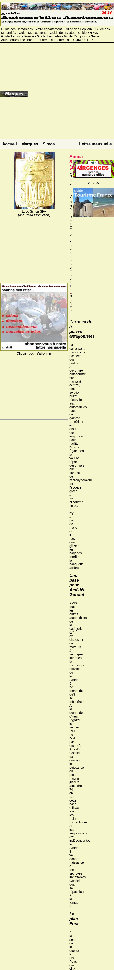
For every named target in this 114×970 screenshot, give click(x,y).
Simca (49, 144)
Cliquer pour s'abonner (34, 351)
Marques (29, 144)
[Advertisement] (71, 95)
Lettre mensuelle (95, 144)
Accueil (9, 144)
